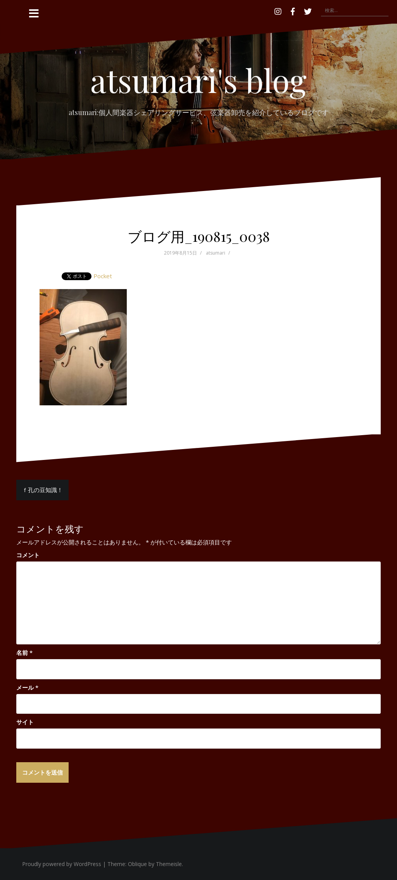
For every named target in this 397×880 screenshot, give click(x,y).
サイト (25, 722)
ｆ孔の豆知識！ (42, 490)
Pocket (102, 276)
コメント (28, 555)
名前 (24, 652)
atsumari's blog (198, 80)
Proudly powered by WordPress (61, 864)
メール (27, 687)
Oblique (137, 864)
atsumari (215, 253)
